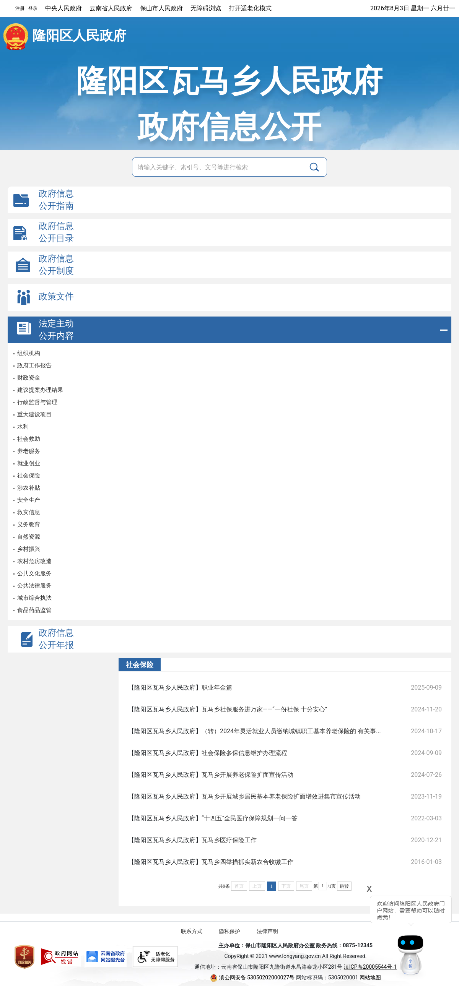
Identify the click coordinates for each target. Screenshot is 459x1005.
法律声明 (267, 931)
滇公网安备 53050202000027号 (252, 977)
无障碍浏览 (205, 8)
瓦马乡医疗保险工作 (229, 840)
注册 (19, 8)
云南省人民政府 (111, 8)
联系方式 (191, 931)
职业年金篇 (217, 687)
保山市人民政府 (161, 8)
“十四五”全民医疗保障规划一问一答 (250, 818)
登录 (32, 8)
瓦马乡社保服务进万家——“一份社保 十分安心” (264, 709)
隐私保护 (229, 931)
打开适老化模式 (250, 8)
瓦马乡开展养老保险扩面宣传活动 (247, 774)
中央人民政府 (63, 8)
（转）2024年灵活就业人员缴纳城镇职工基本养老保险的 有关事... (291, 731)
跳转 (344, 886)
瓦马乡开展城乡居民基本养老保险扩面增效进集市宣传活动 (281, 796)
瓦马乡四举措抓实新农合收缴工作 (247, 861)
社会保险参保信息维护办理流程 (244, 753)
